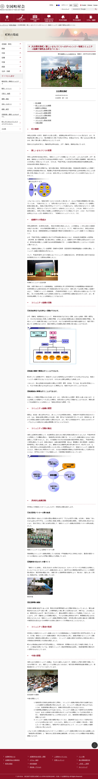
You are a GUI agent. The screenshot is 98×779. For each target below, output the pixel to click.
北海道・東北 (6, 44)
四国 (3, 67)
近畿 (3, 58)
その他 (4, 129)
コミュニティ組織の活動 (43, 110)
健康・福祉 (5, 99)
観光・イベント (7, 88)
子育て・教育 (6, 93)
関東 (3, 48)
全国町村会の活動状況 (12, 760)
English (84, 5)
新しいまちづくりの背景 (41, 150)
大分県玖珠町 (61, 91)
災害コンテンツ (59, 760)
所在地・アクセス (35, 767)
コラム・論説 (34, 760)
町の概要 (38, 103)
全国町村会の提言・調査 (38, 756)
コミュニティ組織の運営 (43, 113)
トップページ (4, 25)
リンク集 (82, 756)
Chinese (90, 5)
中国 (3, 62)
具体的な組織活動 (41, 118)
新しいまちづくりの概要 (43, 105)
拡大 (75, 5)
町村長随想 (33, 764)
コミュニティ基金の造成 (43, 120)
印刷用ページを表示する (68, 54)
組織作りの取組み (41, 108)
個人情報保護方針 (84, 760)
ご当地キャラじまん (60, 756)
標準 (71, 5)
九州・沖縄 (6, 71)
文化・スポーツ (7, 104)
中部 (3, 53)
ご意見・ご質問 (84, 764)
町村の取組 (12, 25)
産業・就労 (5, 109)
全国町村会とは (10, 756)
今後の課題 (39, 123)
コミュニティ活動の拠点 (43, 115)
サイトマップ (65, 9)
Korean (95, 5)
